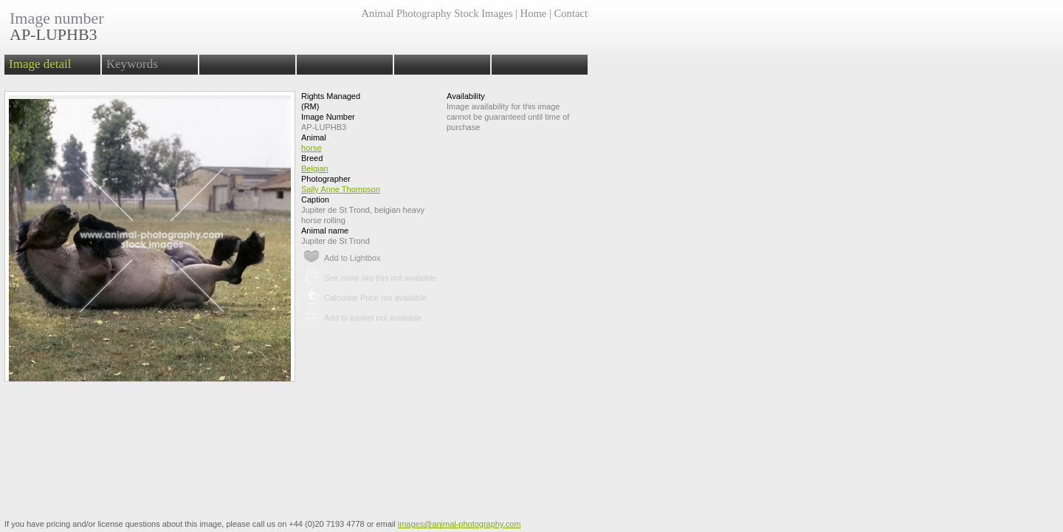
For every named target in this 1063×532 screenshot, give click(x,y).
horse (311, 147)
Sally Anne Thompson (340, 189)
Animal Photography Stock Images (436, 13)
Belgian (314, 168)
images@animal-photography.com (459, 523)
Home (533, 13)
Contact (571, 13)
